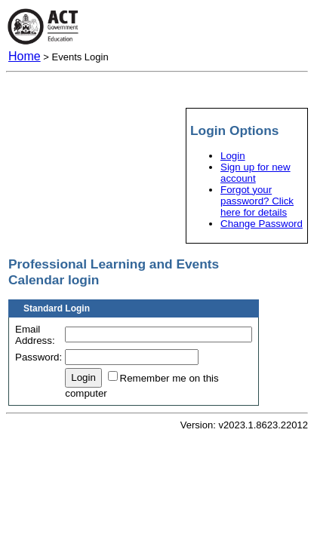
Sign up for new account (255, 172)
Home (24, 56)
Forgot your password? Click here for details (257, 201)
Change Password (261, 223)
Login (232, 155)
